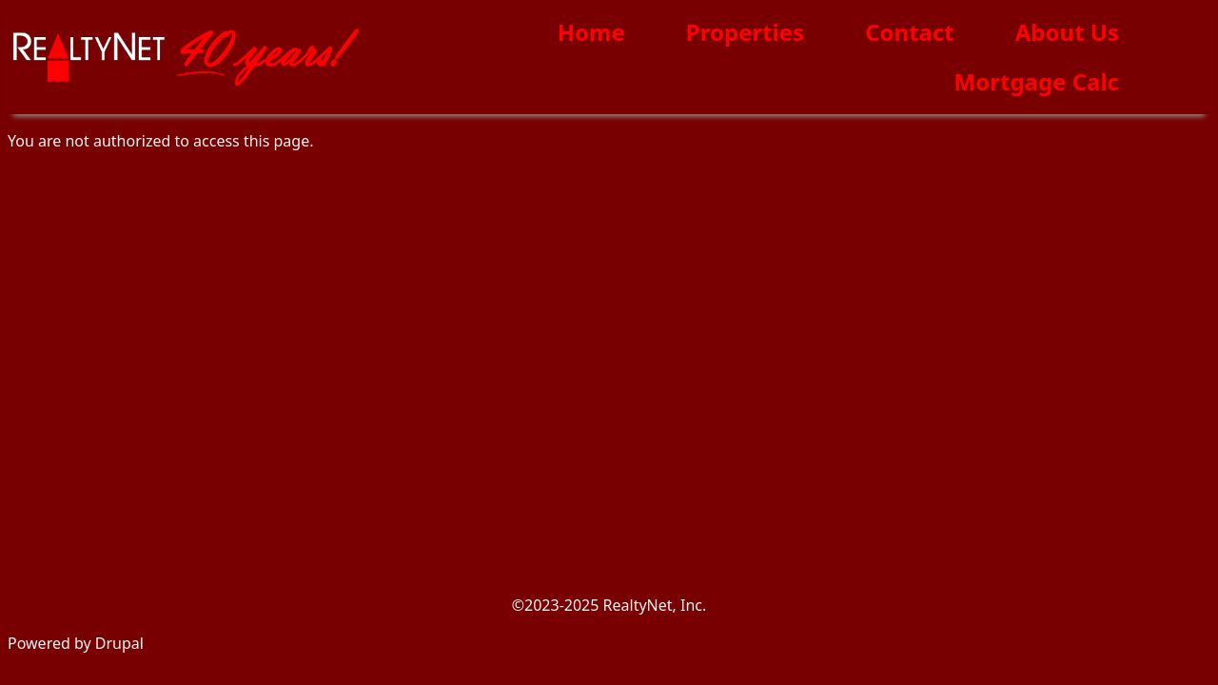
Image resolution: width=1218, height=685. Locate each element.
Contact (909, 32)
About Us (1067, 32)
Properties (745, 32)
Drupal (119, 643)
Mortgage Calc (1036, 81)
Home (591, 32)
